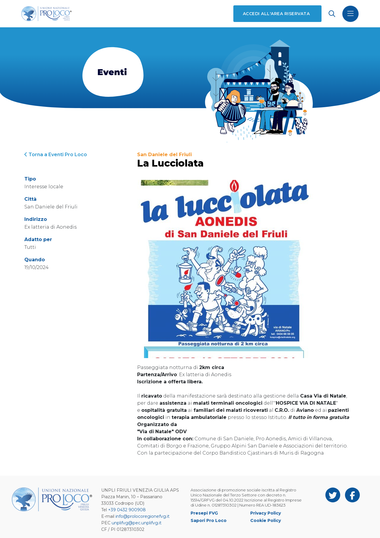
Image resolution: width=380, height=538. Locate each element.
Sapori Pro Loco (209, 520)
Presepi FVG (204, 513)
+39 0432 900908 (127, 509)
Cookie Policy (265, 520)
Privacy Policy (265, 513)
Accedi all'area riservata (276, 13)
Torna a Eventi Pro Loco (55, 154)
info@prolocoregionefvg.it (142, 516)
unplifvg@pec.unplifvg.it (137, 523)
